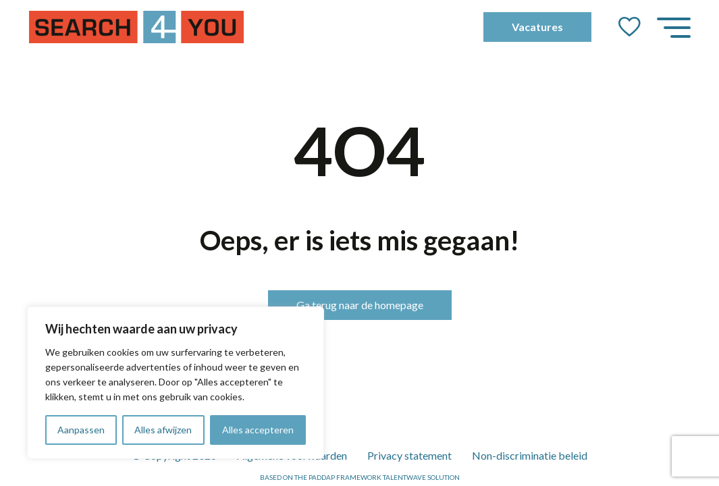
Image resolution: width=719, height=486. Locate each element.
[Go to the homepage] (136, 27)
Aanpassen (81, 429)
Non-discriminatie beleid (529, 455)
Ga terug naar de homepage (359, 304)
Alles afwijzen (163, 429)
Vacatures (537, 26)
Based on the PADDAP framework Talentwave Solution (360, 477)
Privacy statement (409, 455)
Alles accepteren (258, 429)
